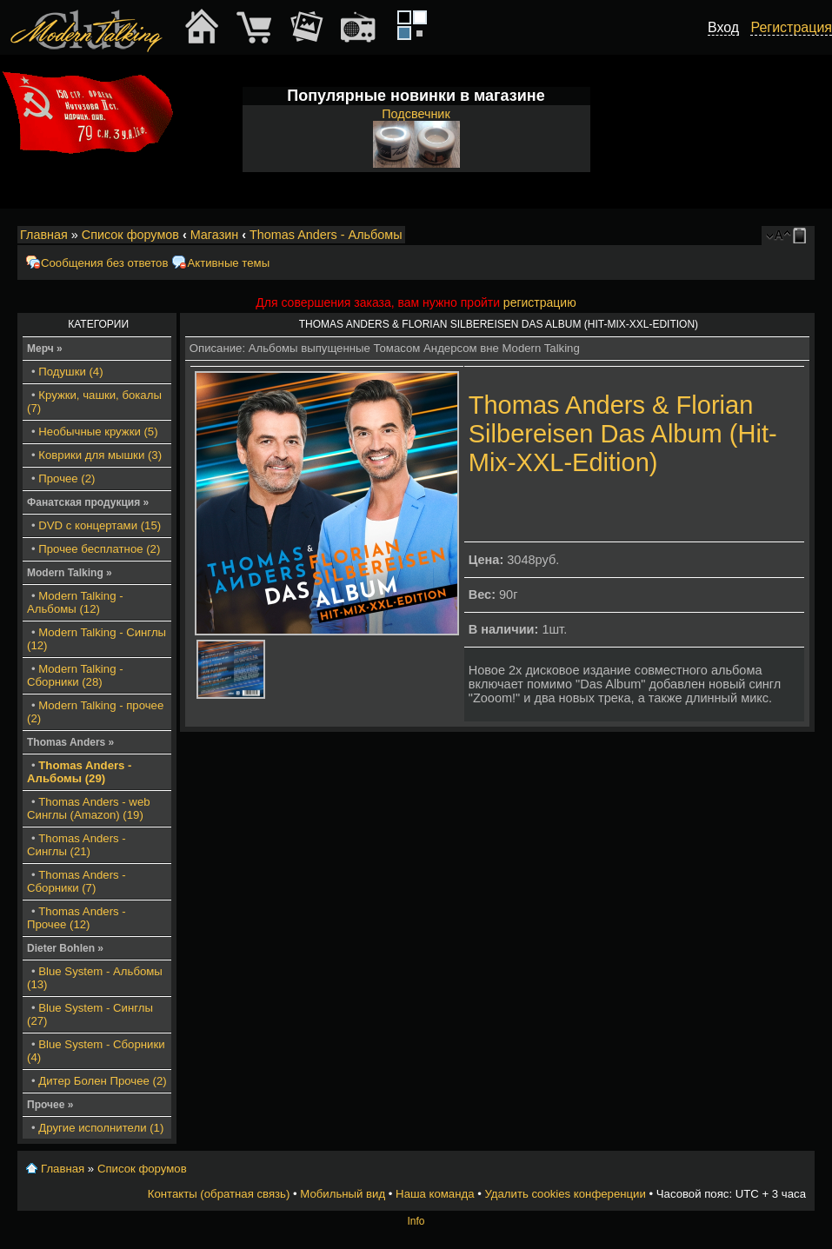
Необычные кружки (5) (97, 431)
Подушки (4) (70, 371)
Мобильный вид (802, 235)
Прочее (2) (66, 478)
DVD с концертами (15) (99, 525)
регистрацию (539, 302)
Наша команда (435, 1193)
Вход (723, 27)
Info (415, 1221)
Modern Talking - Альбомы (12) (75, 602)
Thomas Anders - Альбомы (326, 235)
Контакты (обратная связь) (219, 1193)
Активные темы (228, 262)
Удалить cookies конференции (564, 1193)
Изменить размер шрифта (778, 235)
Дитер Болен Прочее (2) (102, 1080)
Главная (44, 235)
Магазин (214, 235)
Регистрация (791, 27)
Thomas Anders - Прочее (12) (76, 918)
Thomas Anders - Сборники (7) (76, 881)
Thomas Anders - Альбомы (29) (79, 772)
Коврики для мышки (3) (100, 455)
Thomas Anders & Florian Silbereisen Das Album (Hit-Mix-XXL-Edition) (623, 433)
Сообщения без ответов (104, 262)
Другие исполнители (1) (100, 1127)
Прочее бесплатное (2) (99, 548)
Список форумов (130, 235)
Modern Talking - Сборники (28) (75, 675)
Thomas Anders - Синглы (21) (76, 845)
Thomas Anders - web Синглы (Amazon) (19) (88, 808)
